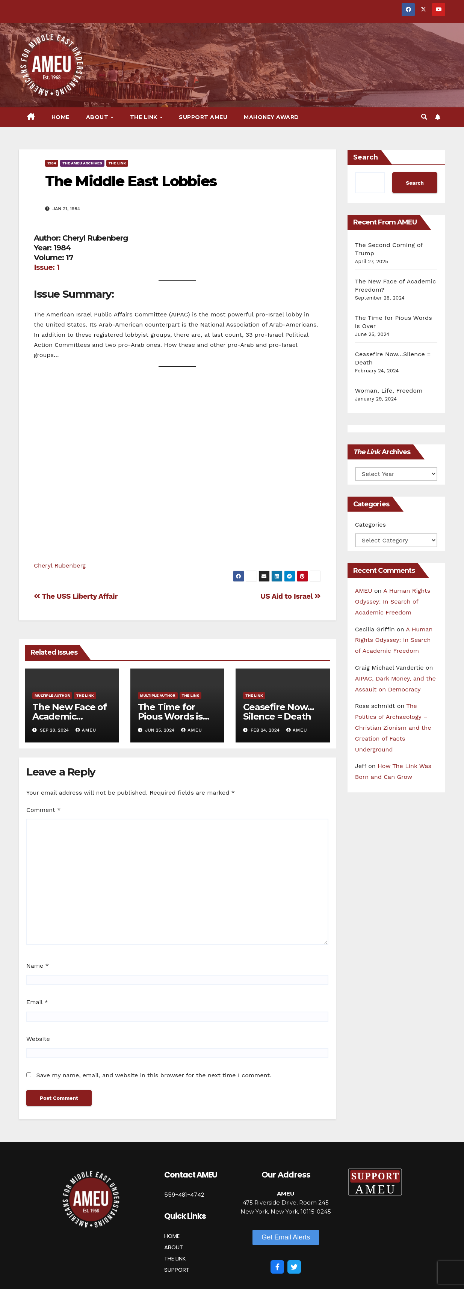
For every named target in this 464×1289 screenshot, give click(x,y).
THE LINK (175, 1258)
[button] (424, 116)
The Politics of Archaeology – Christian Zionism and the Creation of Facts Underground (393, 727)
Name (37, 965)
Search (365, 157)
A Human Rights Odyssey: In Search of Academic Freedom (392, 601)
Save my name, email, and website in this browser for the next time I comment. (153, 1075)
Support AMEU (203, 117)
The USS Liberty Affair (76, 596)
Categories (370, 524)
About (98, 117)
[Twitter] (294, 1267)
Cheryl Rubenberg (60, 565)
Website (38, 1038)
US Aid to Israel (290, 596)
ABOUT (173, 1247)
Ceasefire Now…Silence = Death (278, 712)
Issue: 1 (46, 267)
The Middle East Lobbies (130, 181)
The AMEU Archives (82, 163)
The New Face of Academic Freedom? (69, 716)
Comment (43, 809)
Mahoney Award (271, 117)
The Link (144, 117)
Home (60, 117)
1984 (51, 163)
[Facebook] (277, 1267)
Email (37, 1002)
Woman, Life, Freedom (389, 390)
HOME (172, 1236)
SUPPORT (176, 1270)
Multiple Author (52, 695)
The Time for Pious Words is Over (170, 716)
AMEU (86, 730)
